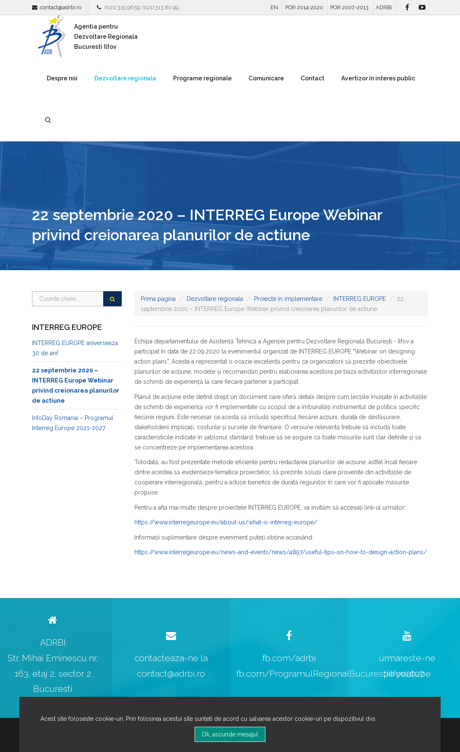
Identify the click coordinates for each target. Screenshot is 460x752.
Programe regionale (202, 78)
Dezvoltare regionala (125, 78)
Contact (312, 78)
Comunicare (266, 78)
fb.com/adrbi (289, 658)
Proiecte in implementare (288, 298)
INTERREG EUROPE (359, 298)
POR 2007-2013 (349, 7)
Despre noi (62, 78)
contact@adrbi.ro (60, 7)
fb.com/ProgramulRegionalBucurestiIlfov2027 (330, 673)
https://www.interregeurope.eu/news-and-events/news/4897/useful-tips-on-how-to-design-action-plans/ (280, 552)
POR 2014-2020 (304, 7)
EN (274, 7)
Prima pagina (158, 298)
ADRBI (384, 7)
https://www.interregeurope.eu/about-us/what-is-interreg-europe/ (225, 522)
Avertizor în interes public (378, 78)
